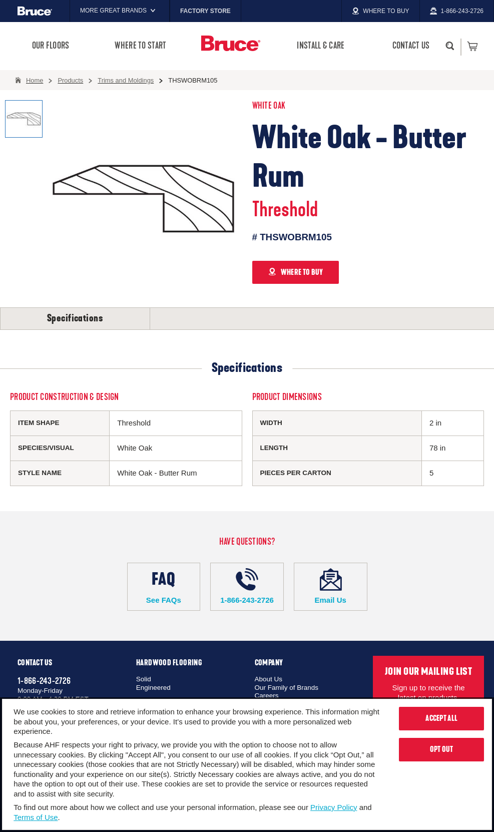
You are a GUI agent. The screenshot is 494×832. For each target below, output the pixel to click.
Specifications (75, 318)
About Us (269, 679)
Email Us (330, 586)
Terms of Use (36, 817)
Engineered (153, 687)
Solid (143, 679)
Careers (267, 695)
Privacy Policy (333, 807)
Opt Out (441, 749)
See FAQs (164, 586)
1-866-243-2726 (247, 586)
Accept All (441, 718)
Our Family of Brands (287, 687)
